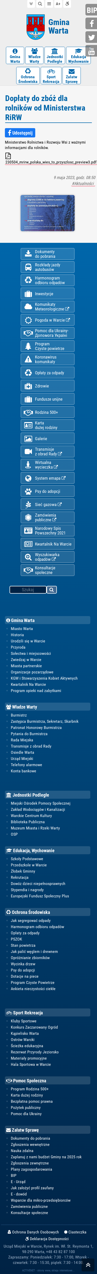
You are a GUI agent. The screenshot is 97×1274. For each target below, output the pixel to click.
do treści (31, 3)
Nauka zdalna (22, 1150)
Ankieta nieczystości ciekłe (33, 988)
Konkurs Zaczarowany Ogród (34, 1027)
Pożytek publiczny (26, 1107)
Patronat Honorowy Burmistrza (36, 727)
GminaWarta (15, 56)
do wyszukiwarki (40, 3)
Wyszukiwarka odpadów (41, 557)
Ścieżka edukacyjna (27, 1045)
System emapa (45, 478)
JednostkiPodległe (55, 56)
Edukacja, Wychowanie (30, 850)
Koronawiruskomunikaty (40, 359)
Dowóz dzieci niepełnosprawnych (38, 883)
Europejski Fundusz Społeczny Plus (40, 896)
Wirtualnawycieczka (41, 465)
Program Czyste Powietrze (33, 982)
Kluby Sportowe (24, 1021)
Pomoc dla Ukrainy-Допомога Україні (46, 333)
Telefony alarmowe (26, 764)
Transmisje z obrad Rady (31, 746)
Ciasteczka (75, 1232)
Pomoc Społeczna (26, 1080)
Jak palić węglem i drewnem (34, 951)
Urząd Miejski (22, 758)
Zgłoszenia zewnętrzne (30, 1163)
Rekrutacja (20, 877)
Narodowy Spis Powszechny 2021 (45, 530)
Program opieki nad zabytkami (36, 690)
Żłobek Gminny (23, 871)
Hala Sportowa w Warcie (31, 1064)
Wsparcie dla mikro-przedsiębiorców (40, 1200)
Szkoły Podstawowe (27, 858)
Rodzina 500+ (41, 412)
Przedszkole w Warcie (29, 865)
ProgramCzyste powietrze (44, 346)
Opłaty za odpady (44, 373)
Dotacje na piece (25, 976)
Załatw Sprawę (22, 1130)
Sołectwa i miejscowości (31, 653)
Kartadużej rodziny (40, 425)
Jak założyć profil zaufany (32, 1187)
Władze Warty (21, 707)
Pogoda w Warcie (47, 320)
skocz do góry (88, 1266)
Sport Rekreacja (24, 1012)
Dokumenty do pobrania (30, 1138)
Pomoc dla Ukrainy (26, 1113)
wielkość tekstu (58, 4)
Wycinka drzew (23, 963)
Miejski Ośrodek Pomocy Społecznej (40, 803)
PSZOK (16, 939)
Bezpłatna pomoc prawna (32, 1101)
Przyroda (18, 647)
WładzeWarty (34, 56)
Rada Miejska (22, 739)
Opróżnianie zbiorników (30, 957)
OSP (14, 834)
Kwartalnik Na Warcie (48, 544)
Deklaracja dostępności (67, 3)
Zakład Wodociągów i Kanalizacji (38, 809)
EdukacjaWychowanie (78, 56)
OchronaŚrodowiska (28, 76)
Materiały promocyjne (29, 1058)
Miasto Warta (22, 628)
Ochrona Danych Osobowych (33, 1232)
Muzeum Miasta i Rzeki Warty (35, 828)
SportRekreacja (51, 76)
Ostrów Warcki (22, 1039)
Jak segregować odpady (31, 920)
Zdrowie (36, 386)
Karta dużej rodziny (27, 1095)
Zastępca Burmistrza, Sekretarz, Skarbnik (44, 721)
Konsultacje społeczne (39, 570)
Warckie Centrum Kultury (31, 815)
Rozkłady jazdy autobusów (42, 267)
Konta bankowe (23, 770)
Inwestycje (38, 294)
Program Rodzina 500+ (30, 1088)
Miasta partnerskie (26, 665)
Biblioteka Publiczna (28, 821)
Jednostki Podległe (27, 795)
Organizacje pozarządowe (32, 672)
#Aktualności (83, 183)
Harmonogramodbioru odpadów (44, 280)
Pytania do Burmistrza (29, 733)
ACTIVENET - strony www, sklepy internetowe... (48, 1270)
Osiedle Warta (22, 752)
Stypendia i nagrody (27, 889)
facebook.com (92, 23)
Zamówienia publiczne (40, 517)
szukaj (52, 590)
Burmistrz (19, 715)
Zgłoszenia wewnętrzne (30, 1144)
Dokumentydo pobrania (39, 254)
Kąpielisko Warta (25, 1033)
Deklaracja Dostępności (47, 1239)
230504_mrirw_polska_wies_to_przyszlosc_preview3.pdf (50, 159)
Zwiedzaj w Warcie (26, 659)
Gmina (58, 26)
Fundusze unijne (43, 399)
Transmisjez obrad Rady (43, 451)
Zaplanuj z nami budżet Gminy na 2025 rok (46, 1156)
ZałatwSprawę (72, 76)
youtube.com (92, 51)
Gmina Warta (20, 620)
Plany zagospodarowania (31, 1169)
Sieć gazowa (43, 504)
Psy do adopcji (42, 491)
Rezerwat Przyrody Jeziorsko (35, 1052)
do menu (49, 3)
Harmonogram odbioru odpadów (37, 926)
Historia (17, 634)
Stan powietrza (23, 945)
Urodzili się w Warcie (28, 641)
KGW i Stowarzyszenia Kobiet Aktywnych (44, 678)
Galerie (35, 438)
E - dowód (19, 1194)
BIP (13, 1175)
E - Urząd (18, 1181)
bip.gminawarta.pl (92, 10)
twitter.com (92, 37)
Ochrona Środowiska (28, 912)
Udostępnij (20, 133)
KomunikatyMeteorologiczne (46, 307)
